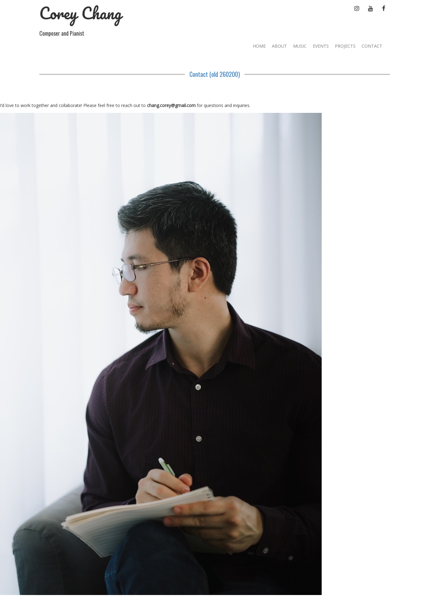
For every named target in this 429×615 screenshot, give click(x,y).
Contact (372, 46)
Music (300, 46)
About (279, 46)
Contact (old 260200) (214, 74)
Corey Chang (80, 13)
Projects (345, 46)
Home (259, 46)
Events (321, 46)
